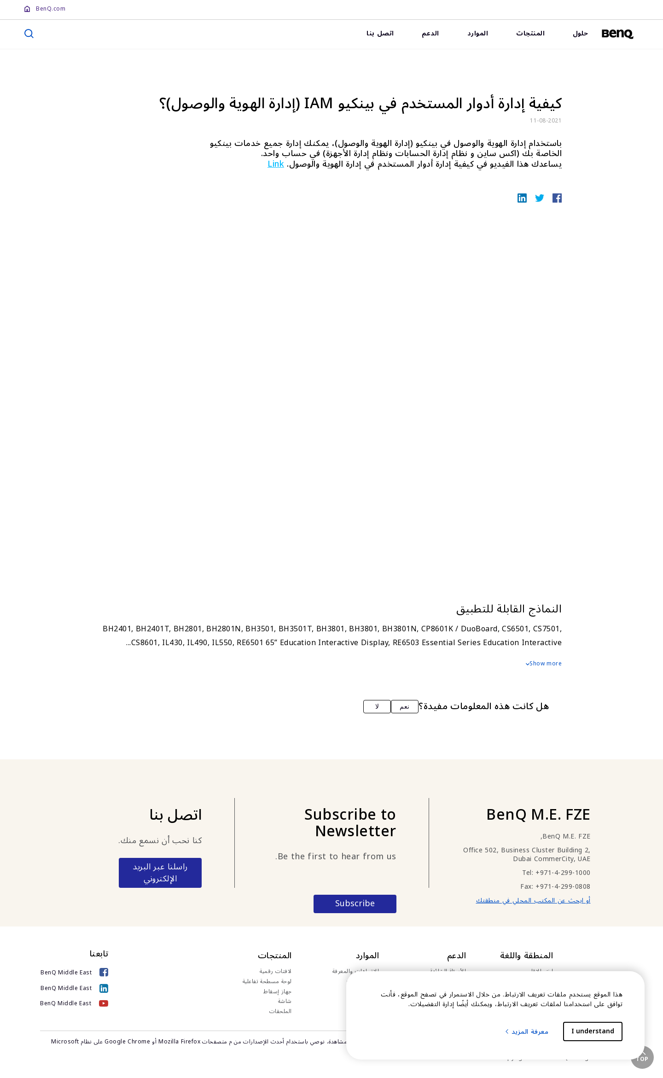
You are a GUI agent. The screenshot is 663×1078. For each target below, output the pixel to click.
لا (377, 706)
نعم (405, 706)
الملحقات (280, 1012)
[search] (29, 33)
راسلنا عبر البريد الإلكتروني (160, 872)
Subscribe (355, 903)
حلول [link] (580, 33)
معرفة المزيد (526, 1031)
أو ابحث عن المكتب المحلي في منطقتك (533, 900)
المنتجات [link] (530, 33)
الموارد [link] (478, 33)
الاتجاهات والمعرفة (355, 972)
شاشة (285, 1001)
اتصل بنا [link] (380, 33)
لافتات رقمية (276, 972)
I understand (592, 1031)
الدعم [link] (430, 33)
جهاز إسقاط (277, 992)
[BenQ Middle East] (74, 973)
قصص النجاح (363, 982)
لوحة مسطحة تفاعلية (267, 982)
